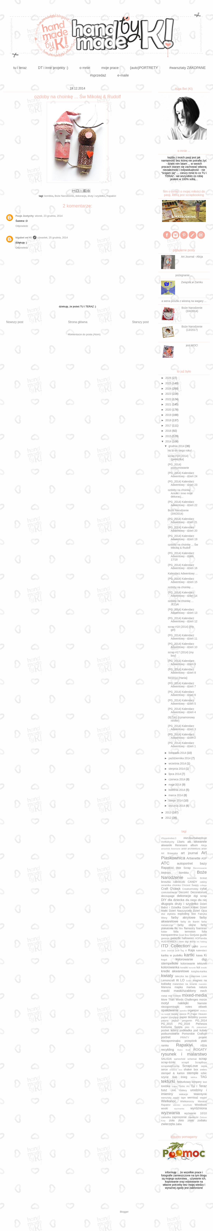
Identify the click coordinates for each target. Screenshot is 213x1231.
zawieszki (193, 1117)
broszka (166, 881)
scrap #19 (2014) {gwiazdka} (178, 457)
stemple (192, 1073)
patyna (164, 1020)
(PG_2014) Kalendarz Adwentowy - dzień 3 (182, 727)
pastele (203, 1017)
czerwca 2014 (177, 779)
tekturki (168, 1081)
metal (164, 996)
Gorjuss (194, 934)
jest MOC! (192, 345)
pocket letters (169, 1030)
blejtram (166, 872)
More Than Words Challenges (179, 999)
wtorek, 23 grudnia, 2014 (49, 215)
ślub (174, 1077)
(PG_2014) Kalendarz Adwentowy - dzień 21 (182, 520)
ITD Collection (175, 945)
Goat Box (184, 935)
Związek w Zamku (192, 282)
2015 (168, 436)
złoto (181, 1120)
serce (164, 1069)
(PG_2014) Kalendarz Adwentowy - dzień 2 (182, 736)
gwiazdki (175, 938)
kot (198, 967)
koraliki (184, 967)
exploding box (187, 913)
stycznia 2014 (177, 805)
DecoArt (184, 892)
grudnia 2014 (176, 446)
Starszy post (140, 322)
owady (174, 1014)
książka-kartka (199, 971)
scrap (203, 1059)
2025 (168, 383)
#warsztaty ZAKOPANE (187, 68)
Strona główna (77, 322)
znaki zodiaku (197, 1120)
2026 (168, 377)
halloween (188, 938)
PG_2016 (184, 1023)
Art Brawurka (169, 853)
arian (204, 848)
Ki (205, 955)
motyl (165, 1003)
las (186, 976)
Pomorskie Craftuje (194, 1033)
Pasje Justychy (24, 215)
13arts (181, 841)
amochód (165, 849)
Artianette (193, 858)
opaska (183, 1010)
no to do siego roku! (180, 450)
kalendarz (201, 950)
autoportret (185, 863)
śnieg (184, 1077)
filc (176, 928)
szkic (204, 1073)
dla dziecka (176, 900)
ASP (204, 858)
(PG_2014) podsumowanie (178, 466)
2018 (168, 420)
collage (203, 885)
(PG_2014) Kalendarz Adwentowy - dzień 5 (182, 702)
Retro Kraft (183, 1050)
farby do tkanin (189, 921)
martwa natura (196, 987)
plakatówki (202, 1027)
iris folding (202, 941)
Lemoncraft (168, 980)
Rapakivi (111, 195)
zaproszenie (179, 1117)
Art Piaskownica (184, 855)
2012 (168, 817)
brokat (203, 878)
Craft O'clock (170, 889)
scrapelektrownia (170, 1066)
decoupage (167, 895)
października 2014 (179, 758)
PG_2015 (167, 1023)
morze (203, 999)
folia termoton (184, 931)
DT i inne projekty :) (53, 68)
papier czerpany (170, 1017)
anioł (183, 848)
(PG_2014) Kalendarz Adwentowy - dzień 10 (182, 645)
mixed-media (194, 995)
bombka (48, 195)
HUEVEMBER (169, 941)
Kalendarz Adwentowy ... (183, 573)
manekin (203, 984)
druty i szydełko (96, 195)
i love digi (183, 941)
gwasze (165, 938)
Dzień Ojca (200, 910)
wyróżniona (198, 1108)
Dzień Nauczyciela (180, 910)
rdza (203, 1045)
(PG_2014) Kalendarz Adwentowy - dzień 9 (182, 662)
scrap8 (185, 1062)
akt (189, 841)
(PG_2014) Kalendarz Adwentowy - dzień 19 (182, 537)
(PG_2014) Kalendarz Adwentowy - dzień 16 (182, 566)
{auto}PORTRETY (144, 68)
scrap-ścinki (168, 1062)
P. (188, 1013)
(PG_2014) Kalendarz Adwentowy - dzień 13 (182, 611)
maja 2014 (175, 784)
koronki (192, 967)
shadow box (176, 1070)
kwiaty (167, 975)
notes (188, 1006)
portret (166, 1037)
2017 (168, 425)
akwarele (200, 841)
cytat (203, 889)
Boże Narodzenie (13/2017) (192, 328)
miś (170, 996)
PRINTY (184, 1037)
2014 (168, 441)
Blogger (124, 1211)
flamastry (189, 928)
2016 (168, 430)
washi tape (179, 1097)
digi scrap (200, 895)
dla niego (191, 900)
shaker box (191, 1069)
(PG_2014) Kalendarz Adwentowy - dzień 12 (182, 620)
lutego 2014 (175, 800)
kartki (189, 954)
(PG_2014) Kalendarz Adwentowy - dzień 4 (182, 710)
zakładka (166, 1117)
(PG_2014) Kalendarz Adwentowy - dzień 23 (182, 483)
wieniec (176, 1105)
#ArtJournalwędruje (195, 838)
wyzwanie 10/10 (195, 1113)
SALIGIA (166, 1058)
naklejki (183, 1003)
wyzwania (170, 1112)
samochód (179, 1059)
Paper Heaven (199, 1014)
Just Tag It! (181, 950)
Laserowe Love (198, 976)
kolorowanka (170, 967)
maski (165, 991)
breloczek (192, 878)
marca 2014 (176, 795)
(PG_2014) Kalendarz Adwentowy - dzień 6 (182, 693)
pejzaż (175, 1020)
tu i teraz (20, 68)
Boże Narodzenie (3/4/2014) (192, 309)
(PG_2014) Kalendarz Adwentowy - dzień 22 (182, 503)
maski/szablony (185, 991)
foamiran (201, 928)
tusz (164, 1090)
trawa (174, 1086)
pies (187, 1027)
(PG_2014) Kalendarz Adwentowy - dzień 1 (182, 744)
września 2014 (177, 763)
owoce (182, 1014)
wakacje (183, 1094)
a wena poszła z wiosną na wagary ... (183, 301)
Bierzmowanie (200, 868)
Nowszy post (14, 322)
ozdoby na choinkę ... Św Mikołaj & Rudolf (183, 546)
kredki (204, 967)
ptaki (204, 1040)
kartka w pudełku (172, 955)
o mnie (85, 68)
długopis (167, 904)
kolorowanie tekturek (193, 963)
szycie (165, 1077)
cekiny (203, 882)
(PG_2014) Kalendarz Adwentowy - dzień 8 (182, 671)
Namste (202, 1003)
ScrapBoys (201, 1062)
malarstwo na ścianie (185, 984)
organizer (193, 1010)
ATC (165, 863)
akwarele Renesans (174, 845)
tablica (194, 1077)
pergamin (187, 1020)
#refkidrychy (167, 842)
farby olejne (187, 925)
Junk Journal (167, 950)
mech (203, 990)
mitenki (177, 996)
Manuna (166, 987)
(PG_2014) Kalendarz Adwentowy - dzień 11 (182, 637)
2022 (168, 399)
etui (163, 914)
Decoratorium (199, 892)
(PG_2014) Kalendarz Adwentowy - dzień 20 (182, 529)
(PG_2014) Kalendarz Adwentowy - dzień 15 (182, 580)
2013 (168, 812)
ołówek (202, 1006)
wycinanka (179, 1108)
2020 (168, 409)
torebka (165, 1086)
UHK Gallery (179, 1090)
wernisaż (192, 1097)
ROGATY (200, 1049)
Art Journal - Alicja (192, 256)
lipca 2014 (175, 773)
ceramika (166, 885)
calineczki (179, 881)
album (194, 845)
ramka (165, 1045)
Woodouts (201, 1104)
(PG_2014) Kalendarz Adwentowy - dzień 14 (182, 594)
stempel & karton (173, 1073)
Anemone (175, 849)
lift (177, 980)
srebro (203, 1069)
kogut (164, 959)
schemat (192, 1059)
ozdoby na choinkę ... (180, 587)
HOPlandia (201, 938)
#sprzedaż (98, 75)
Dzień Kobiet (190, 907)
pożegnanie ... (183, 275)
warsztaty (166, 1097)
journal (203, 946)
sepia (204, 1066)
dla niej (202, 900)
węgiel (203, 1097)
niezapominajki (170, 1006)
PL (193, 1027)
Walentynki (200, 1094)
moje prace (110, 68)
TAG (203, 1077)
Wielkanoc (168, 1101)
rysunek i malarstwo (184, 1054)
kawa (199, 955)
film (181, 928)
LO (182, 980)
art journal (189, 853)
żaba (179, 1124)
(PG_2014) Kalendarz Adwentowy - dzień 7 (182, 685)
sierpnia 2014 (177, 768)
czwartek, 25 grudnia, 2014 (53, 237)
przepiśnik (191, 1040)
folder (164, 931)
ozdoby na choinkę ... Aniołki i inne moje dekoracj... (180, 493)
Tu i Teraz (199, 1086)
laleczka (179, 976)
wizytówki (187, 1105)
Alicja (204, 845)
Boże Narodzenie (64, 195)
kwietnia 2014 (177, 789)
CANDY (192, 881)
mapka (179, 987)
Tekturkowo (184, 1081)
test (205, 1082)
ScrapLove (190, 1066)
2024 (168, 388)
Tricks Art (184, 1086)
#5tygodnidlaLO (168, 838)
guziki (203, 934)
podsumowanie (170, 1033)
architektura (194, 848)
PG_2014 (201, 1020)
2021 (168, 404)
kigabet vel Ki (23, 237)
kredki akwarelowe (175, 971)
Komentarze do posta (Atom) (84, 334)
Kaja (191, 950)
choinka (176, 885)
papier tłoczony (189, 1017)
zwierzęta (168, 1124)
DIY (164, 900)
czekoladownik (169, 892)
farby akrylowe (183, 917)
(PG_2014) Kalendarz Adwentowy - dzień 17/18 (181, 556)
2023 (168, 393)
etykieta (171, 914)
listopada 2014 (177, 752)
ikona (193, 941)
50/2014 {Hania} (177, 677)
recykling (167, 1049)
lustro (188, 980)
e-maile (123, 75)
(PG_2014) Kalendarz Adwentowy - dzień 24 (182, 474)
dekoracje (80, 195)
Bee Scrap (183, 867)
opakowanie (170, 1010)
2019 (168, 414)
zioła (171, 1120)
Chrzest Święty (190, 885)
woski (164, 1108)
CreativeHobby (190, 889)
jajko (195, 946)
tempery (197, 1081)
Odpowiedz (21, 225)
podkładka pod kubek (193, 1030)
